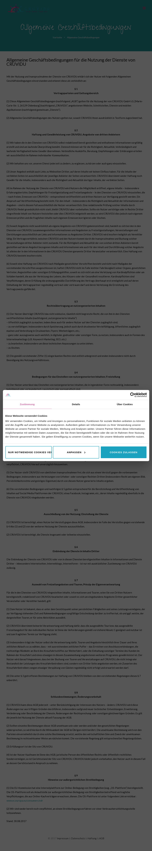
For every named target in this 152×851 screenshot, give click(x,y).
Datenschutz (78, 838)
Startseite (57, 37)
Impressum (62, 838)
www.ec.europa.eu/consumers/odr (25, 800)
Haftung (92, 838)
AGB (101, 838)
